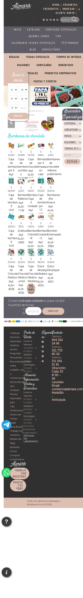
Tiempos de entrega (68, 57)
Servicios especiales (61, 29)
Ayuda (56, 5)
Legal (13, 422)
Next (50, 122)
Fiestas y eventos (45, 81)
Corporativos (35, 110)
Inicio (17, 29)
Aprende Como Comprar (15, 451)
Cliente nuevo (65, 13)
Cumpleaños (44, 65)
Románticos (66, 65)
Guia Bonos (16, 426)
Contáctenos (51, 49)
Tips (59, 36)
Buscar (18, 116)
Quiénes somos (39, 36)
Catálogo (33, 29)
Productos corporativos (61, 73)
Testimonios (70, 43)
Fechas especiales (37, 57)
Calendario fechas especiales (33, 43)
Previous (11, 122)
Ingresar (69, 9)
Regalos (14, 57)
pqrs (12, 402)
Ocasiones (23, 65)
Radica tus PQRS (18, 485)
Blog (33, 49)
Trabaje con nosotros (19, 473)
